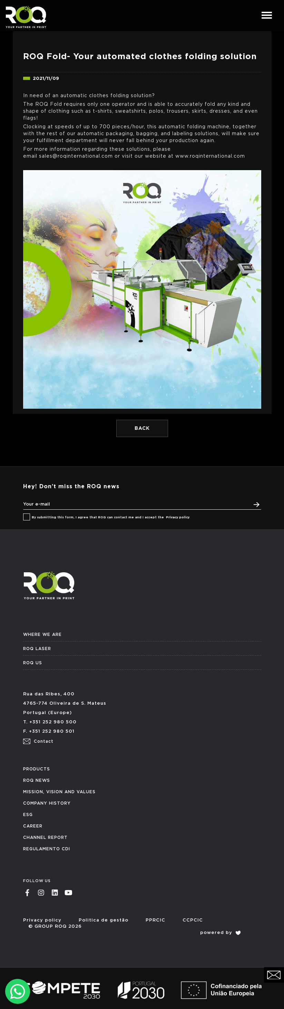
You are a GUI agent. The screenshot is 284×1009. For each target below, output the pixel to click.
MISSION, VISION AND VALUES (59, 792)
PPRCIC (155, 920)
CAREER (32, 826)
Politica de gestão (103, 920)
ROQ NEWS (36, 780)
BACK (142, 428)
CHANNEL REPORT (45, 837)
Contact (38, 741)
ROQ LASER (37, 649)
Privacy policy (177, 517)
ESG (28, 815)
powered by (220, 933)
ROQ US (32, 663)
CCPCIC (193, 920)
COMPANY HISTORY (47, 803)
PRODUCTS (36, 769)
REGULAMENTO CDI (46, 849)
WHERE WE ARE (42, 634)
